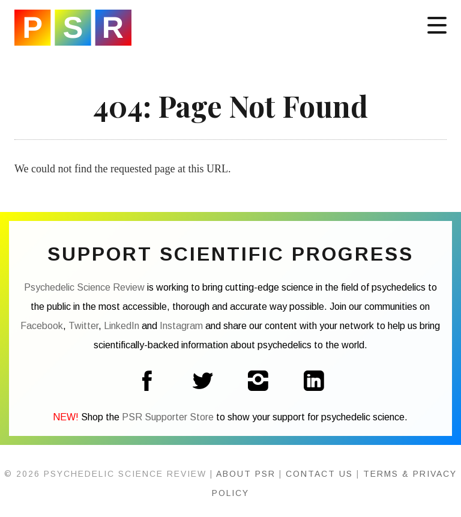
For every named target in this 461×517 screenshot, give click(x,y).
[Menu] (437, 24)
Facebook (41, 326)
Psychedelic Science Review (72, 28)
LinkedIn (121, 326)
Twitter (83, 326)
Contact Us (319, 474)
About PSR (246, 474)
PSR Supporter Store (168, 417)
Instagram (181, 326)
